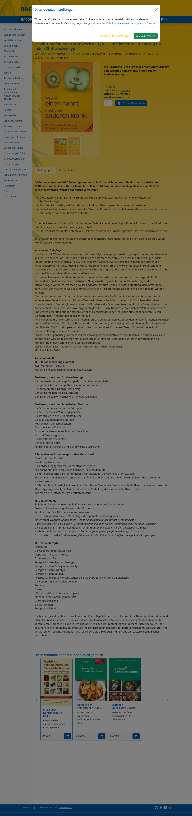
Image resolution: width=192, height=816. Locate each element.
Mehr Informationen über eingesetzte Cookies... (131, 23)
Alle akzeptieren (145, 36)
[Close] (156, 9)
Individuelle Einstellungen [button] (115, 36)
